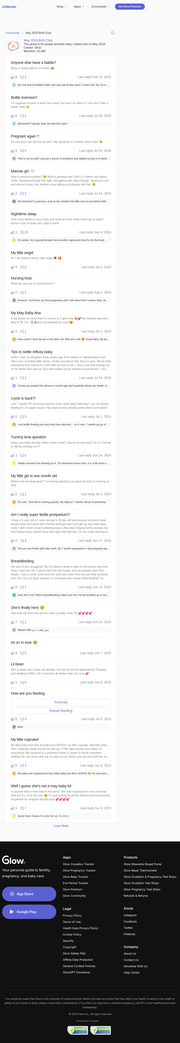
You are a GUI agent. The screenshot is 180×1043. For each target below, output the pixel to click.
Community (12, 32)
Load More (61, 826)
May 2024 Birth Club (38, 32)
